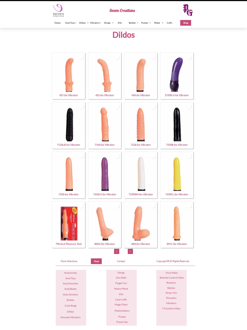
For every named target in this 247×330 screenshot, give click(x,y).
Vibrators (171, 303)
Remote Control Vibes (172, 277)
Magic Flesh (121, 304)
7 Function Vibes (171, 308)
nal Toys (71, 278)
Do (119, 272)
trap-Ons (172, 292)
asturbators (123, 310)
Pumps (122, 316)
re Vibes (173, 272)
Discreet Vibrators (70, 317)
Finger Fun (121, 283)
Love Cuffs (121, 299)
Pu (167, 272)
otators (172, 282)
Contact (121, 261)
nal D (67, 283)
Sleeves (171, 287)
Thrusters (171, 297)
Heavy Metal (121, 288)
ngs (123, 272)
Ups (125, 321)
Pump (119, 321)
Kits (121, 294)
